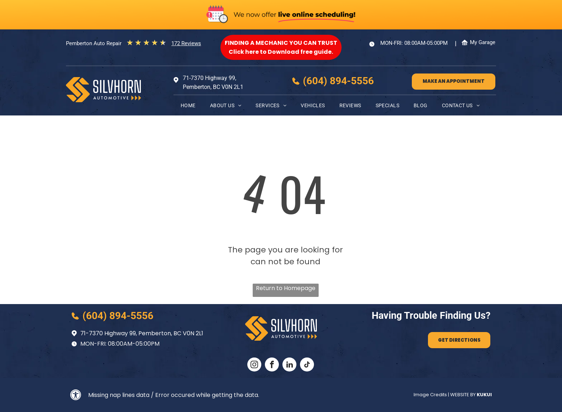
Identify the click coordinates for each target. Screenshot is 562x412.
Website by (463, 394)
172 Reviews (186, 43)
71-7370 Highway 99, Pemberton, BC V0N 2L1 (141, 333)
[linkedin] (289, 365)
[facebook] (272, 365)
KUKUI (484, 394)
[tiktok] (307, 365)
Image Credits (430, 394)
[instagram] (254, 365)
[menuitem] (188, 105)
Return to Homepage (285, 288)
